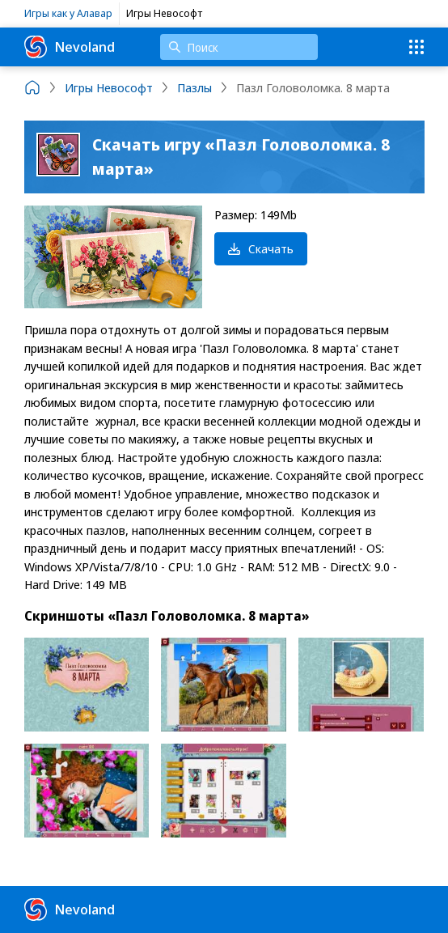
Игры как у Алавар (68, 13)
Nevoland (69, 47)
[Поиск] (239, 47)
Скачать (261, 248)
